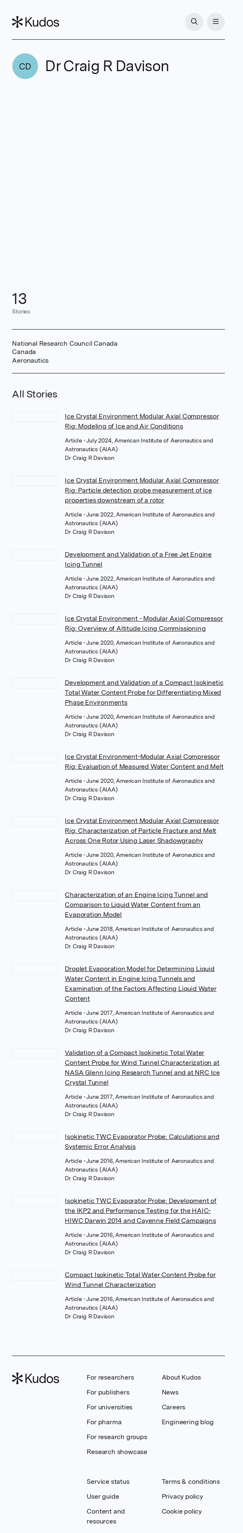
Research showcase (117, 1452)
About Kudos (181, 1377)
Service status (108, 1481)
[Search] (194, 22)
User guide (103, 1496)
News (170, 1392)
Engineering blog (188, 1422)
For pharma (104, 1422)
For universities (109, 1407)
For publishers (108, 1392)
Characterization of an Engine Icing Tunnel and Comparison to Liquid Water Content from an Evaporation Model (136, 904)
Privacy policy (182, 1496)
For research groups (117, 1437)
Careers (174, 1407)
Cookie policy (182, 1511)
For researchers (110, 1377)
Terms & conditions (191, 1481)
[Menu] (216, 22)
